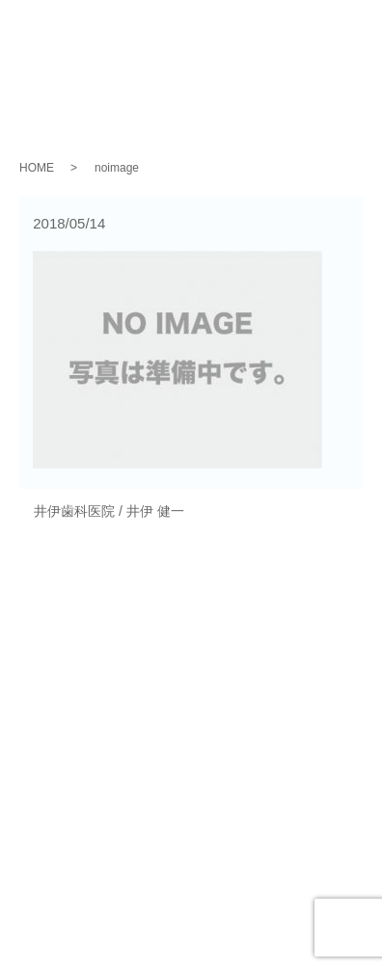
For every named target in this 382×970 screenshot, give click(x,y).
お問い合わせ (191, 784)
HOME (36, 168)
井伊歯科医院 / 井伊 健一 (109, 511)
